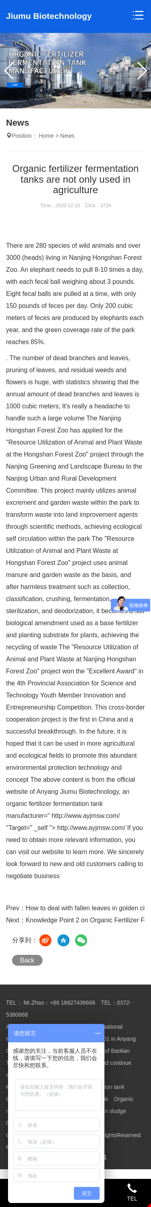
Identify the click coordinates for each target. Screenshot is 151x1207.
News (67, 136)
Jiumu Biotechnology (49, 15)
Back (27, 960)
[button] (141, 71)
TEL (132, 1192)
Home (46, 136)
